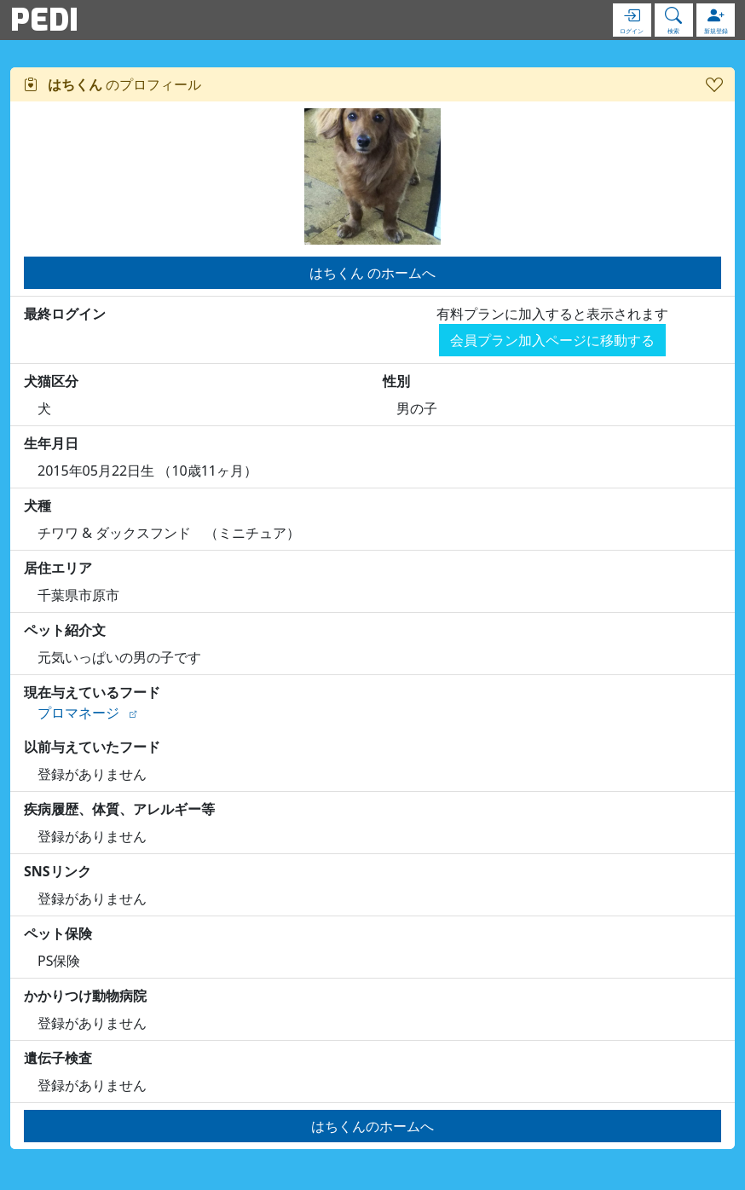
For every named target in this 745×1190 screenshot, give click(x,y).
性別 (396, 381)
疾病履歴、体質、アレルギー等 (119, 809)
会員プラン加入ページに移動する (552, 340)
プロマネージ (78, 712)
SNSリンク (57, 871)
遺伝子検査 (58, 1057)
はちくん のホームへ (372, 272)
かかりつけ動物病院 (85, 995)
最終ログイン (65, 313)
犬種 (37, 505)
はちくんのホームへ (372, 1126)
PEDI (44, 19)
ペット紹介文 (65, 630)
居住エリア (58, 567)
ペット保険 (58, 933)
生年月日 (51, 443)
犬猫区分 (51, 381)
